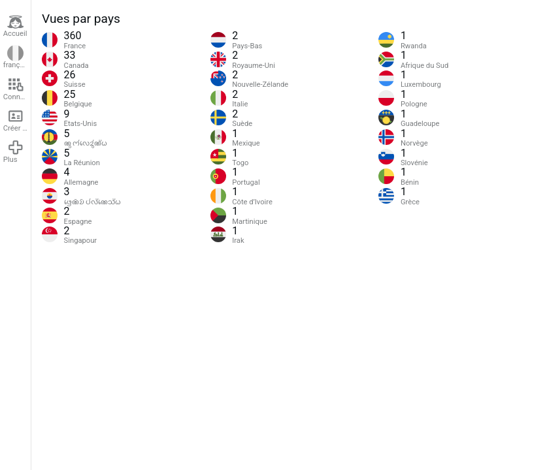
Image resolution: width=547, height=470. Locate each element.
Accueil (15, 26)
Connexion (17, 88)
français (16, 57)
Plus (13, 151)
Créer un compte (17, 120)
